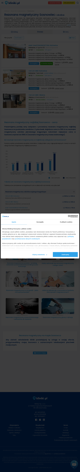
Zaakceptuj (65, 254)
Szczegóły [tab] (39, 222)
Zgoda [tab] (14, 222)
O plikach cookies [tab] (66, 222)
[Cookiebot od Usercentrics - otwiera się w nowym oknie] (69, 216)
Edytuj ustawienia (40, 254)
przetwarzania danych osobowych (27, 238)
